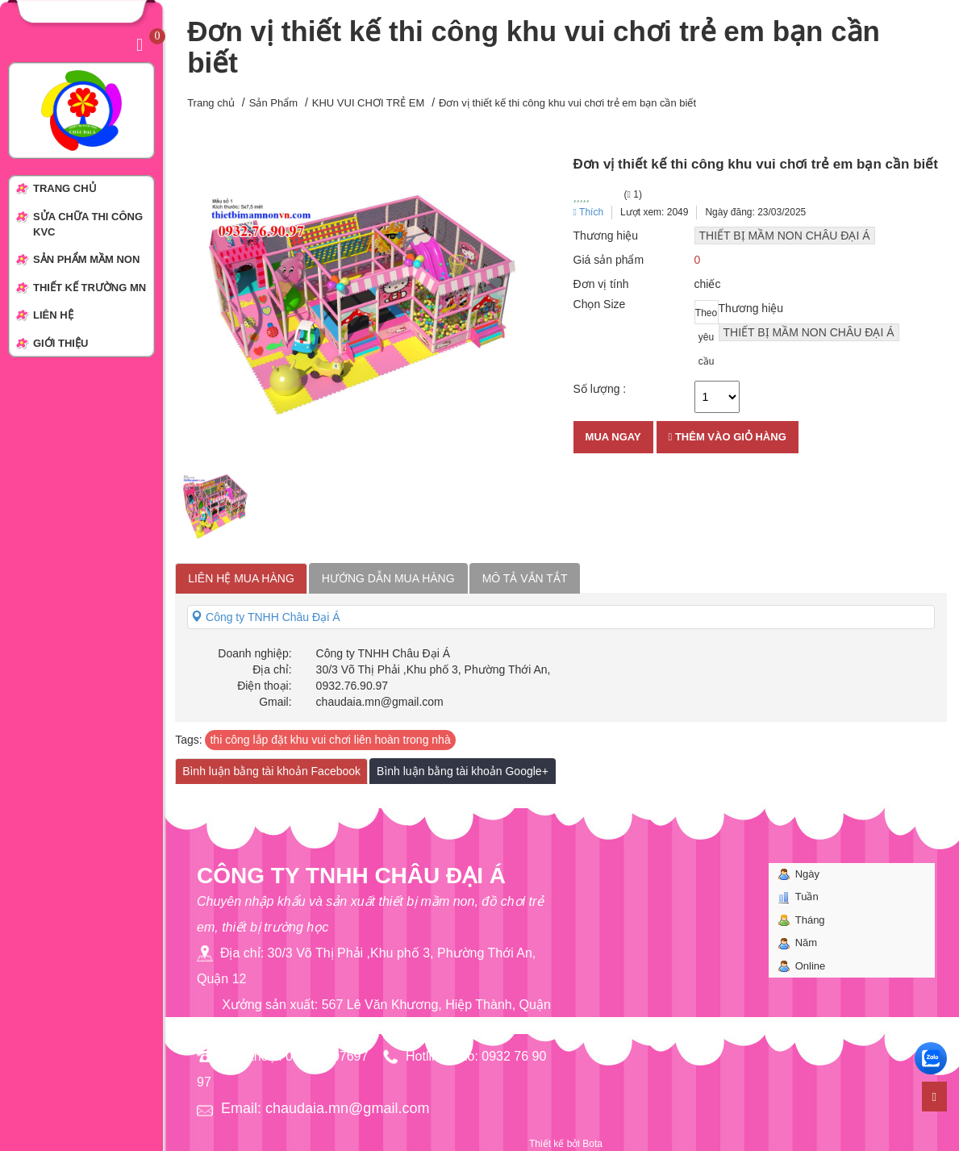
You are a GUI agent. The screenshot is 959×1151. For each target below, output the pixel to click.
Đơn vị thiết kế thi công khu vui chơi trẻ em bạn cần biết (567, 103)
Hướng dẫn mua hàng (388, 578)
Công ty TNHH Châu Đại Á (265, 617)
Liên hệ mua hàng (241, 578)
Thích (588, 212)
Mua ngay (613, 437)
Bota (592, 1143)
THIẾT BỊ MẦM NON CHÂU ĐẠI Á (784, 235)
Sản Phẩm (273, 103)
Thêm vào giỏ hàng (727, 437)
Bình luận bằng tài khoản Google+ (462, 771)
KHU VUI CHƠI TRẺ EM (368, 103)
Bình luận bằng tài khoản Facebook (271, 771)
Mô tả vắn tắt (525, 578)
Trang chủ (211, 103)
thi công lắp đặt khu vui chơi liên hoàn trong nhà (330, 739)
